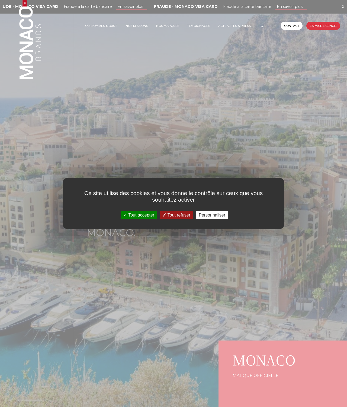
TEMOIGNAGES (198, 26)
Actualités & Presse (235, 26)
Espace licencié (323, 26)
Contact (291, 26)
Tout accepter (139, 215)
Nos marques (167, 26)
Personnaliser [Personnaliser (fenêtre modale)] (212, 215)
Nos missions (137, 26)
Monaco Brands (30, 58)
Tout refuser (176, 215)
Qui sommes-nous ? (101, 26)
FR (274, 26)
